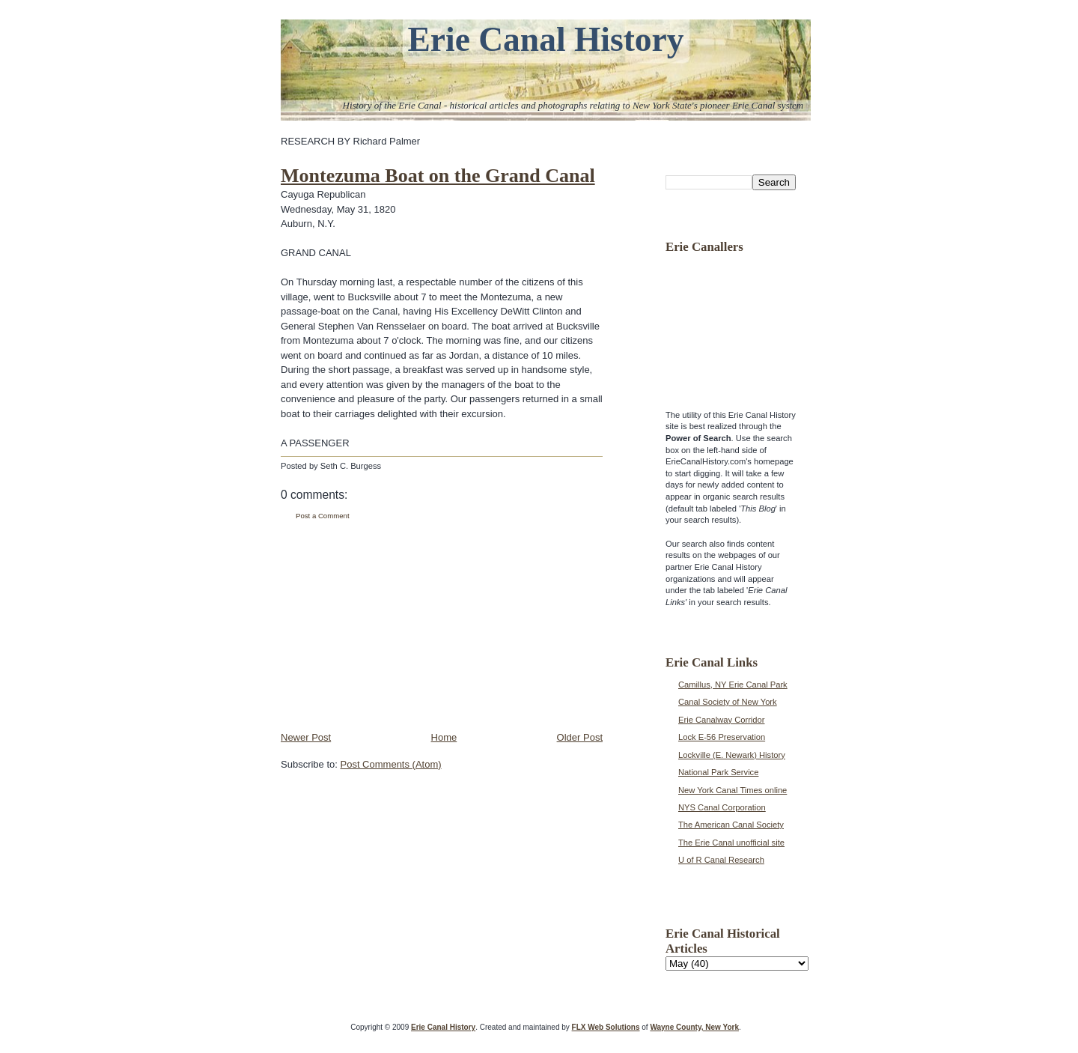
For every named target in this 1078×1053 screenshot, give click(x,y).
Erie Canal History (545, 39)
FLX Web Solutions (606, 1027)
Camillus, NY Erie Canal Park (733, 684)
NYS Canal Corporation (722, 807)
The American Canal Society (731, 824)
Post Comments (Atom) (391, 764)
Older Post (580, 737)
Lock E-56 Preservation (721, 736)
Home (444, 737)
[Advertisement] (393, 626)
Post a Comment (323, 516)
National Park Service (718, 772)
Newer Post (306, 737)
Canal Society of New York (727, 701)
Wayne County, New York (694, 1027)
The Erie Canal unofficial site (731, 842)
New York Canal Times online (732, 790)
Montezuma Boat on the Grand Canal (438, 175)
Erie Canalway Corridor (721, 719)
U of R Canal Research (721, 859)
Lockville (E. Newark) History (731, 754)
